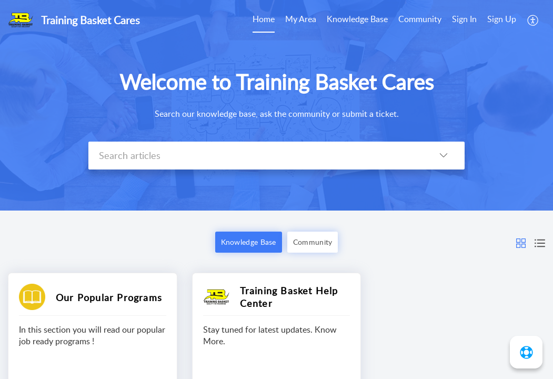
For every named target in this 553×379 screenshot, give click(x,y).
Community (419, 19)
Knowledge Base (357, 19)
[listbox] (444, 155)
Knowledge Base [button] (248, 242)
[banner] (276, 105)
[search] (255, 155)
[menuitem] (484, 20)
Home (264, 19)
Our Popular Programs (109, 297)
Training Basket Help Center (289, 297)
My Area (300, 19)
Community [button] (313, 242)
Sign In (464, 19)
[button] (521, 242)
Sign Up (501, 19)
